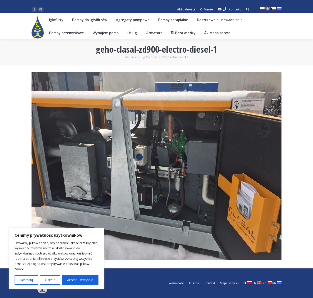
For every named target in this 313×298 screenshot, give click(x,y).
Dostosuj (26, 280)
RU (276, 283)
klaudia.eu (132, 57)
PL (247, 283)
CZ (267, 283)
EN (257, 283)
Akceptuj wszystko (80, 280)
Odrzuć (50, 280)
